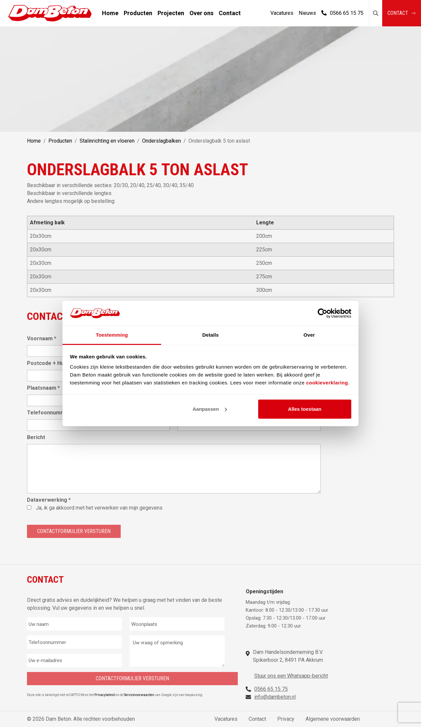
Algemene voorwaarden (333, 719)
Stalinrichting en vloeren (107, 141)
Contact (230, 13)
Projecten (171, 13)
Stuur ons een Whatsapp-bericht (291, 676)
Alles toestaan (305, 409)
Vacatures (281, 13)
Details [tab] (210, 335)
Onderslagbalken (161, 141)
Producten (138, 13)
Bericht (36, 437)
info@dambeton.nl (275, 697)
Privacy (285, 719)
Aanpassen (210, 409)
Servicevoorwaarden (139, 695)
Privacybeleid (104, 695)
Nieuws (307, 13)
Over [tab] (309, 335)
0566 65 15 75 (342, 13)
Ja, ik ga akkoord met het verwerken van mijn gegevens (99, 508)
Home (110, 13)
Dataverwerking (49, 500)
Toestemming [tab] (112, 335)
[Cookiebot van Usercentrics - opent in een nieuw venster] (322, 313)
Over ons (201, 13)
